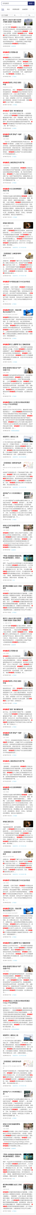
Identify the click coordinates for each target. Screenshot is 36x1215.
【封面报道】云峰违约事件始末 (12, 255)
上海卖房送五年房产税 (13, 162)
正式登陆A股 (10, 52)
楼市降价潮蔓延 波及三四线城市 (12, 587)
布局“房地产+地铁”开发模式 (12, 135)
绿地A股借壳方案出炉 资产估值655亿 (12, 369)
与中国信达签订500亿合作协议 (16, 282)
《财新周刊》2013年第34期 (19, 247)
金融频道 (13, 550)
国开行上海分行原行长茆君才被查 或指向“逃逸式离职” (12, 21)
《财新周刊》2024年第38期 (19, 457)
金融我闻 (13, 46)
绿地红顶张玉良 (8, 223)
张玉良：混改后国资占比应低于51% (12, 311)
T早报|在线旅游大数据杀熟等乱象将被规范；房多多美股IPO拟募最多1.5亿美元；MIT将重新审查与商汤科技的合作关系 (12, 557)
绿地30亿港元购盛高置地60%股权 (11, 527)
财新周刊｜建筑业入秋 (10, 437)
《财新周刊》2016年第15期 (19, 276)
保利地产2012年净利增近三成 (12, 494)
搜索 (31, 3)
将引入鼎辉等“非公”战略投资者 (16, 344)
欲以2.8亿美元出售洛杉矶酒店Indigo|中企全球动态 (16, 403)
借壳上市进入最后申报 (12, 84)
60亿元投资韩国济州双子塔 (12, 190)
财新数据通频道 (15, 430)
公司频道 (14, 76)
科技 (13, 580)
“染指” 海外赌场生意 (13, 111)
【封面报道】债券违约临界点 (12, 464)
